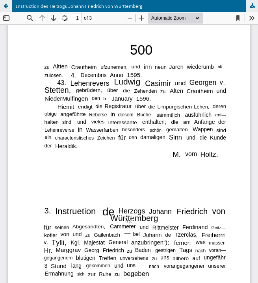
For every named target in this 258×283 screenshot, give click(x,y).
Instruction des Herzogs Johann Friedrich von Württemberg (79, 6)
